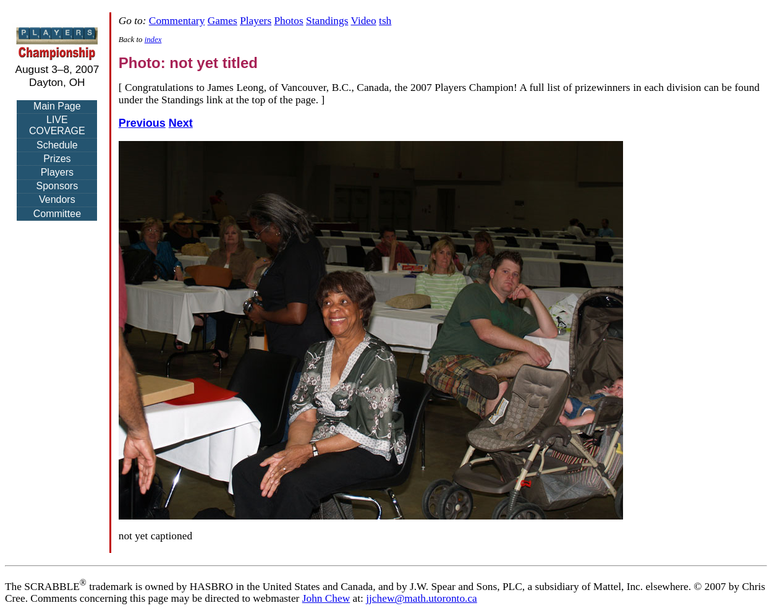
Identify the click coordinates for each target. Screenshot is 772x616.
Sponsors (57, 186)
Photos (288, 21)
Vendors (57, 199)
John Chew (326, 598)
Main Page (57, 106)
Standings (327, 21)
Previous (142, 123)
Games (222, 21)
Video (363, 21)
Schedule (57, 145)
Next (181, 123)
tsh (385, 21)
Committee (57, 213)
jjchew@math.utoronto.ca (421, 598)
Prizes (56, 158)
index (153, 39)
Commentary (177, 21)
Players (57, 172)
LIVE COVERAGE (57, 125)
